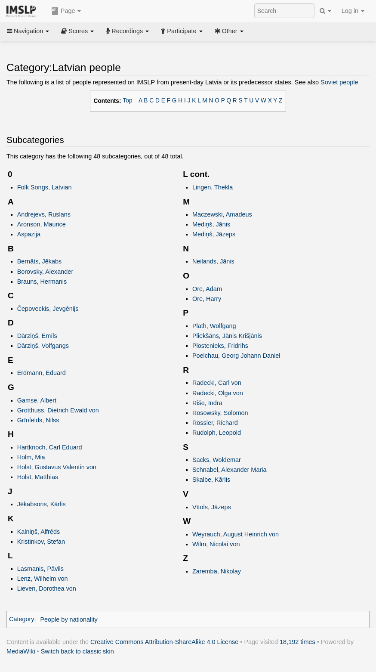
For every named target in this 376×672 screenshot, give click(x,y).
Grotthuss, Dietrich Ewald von (58, 410)
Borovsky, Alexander (45, 271)
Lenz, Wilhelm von (42, 578)
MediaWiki (20, 651)
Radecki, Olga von (217, 393)
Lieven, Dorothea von (46, 588)
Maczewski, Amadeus (222, 214)
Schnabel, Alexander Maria (229, 469)
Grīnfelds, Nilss (38, 420)
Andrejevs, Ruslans (44, 214)
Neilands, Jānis (213, 261)
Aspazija (29, 234)
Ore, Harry (206, 298)
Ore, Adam (207, 288)
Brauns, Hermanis (42, 281)
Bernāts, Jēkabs (39, 261)
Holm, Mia (31, 457)
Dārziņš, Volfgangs (43, 345)
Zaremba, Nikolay (216, 571)
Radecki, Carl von (216, 382)
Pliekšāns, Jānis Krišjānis (227, 335)
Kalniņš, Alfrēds (38, 531)
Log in (353, 10)
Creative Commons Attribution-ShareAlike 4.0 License (164, 641)
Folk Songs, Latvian (44, 187)
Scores (77, 31)
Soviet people (339, 82)
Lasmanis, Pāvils (40, 568)
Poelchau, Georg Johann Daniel (236, 355)
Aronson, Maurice (41, 224)
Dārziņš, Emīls (37, 335)
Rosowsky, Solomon (220, 412)
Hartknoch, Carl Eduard (49, 447)
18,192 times (297, 641)
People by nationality (68, 619)
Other (229, 31)
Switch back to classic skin (77, 651)
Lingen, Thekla (212, 187)
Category (21, 619)
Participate (181, 31)
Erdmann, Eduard (41, 372)
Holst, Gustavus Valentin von (56, 467)
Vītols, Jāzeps (211, 507)
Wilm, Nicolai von (216, 544)
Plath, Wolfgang (214, 325)
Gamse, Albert (36, 400)
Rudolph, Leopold (216, 432)
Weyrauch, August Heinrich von (235, 534)
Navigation (28, 31)
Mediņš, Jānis (211, 224)
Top (128, 100)
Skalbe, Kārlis (211, 479)
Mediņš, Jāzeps (213, 234)
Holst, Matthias (37, 477)
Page (66, 11)
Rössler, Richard (215, 422)
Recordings (127, 31)
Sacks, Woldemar (216, 459)
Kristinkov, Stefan (41, 541)
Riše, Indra (207, 402)
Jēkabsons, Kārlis (41, 504)
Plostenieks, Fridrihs (220, 345)
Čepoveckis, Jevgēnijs (48, 308)
